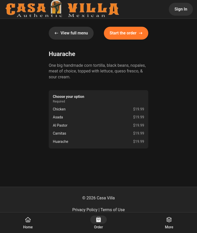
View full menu (71, 33)
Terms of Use (113, 209)
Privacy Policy (85, 209)
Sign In (180, 9)
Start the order (126, 33)
